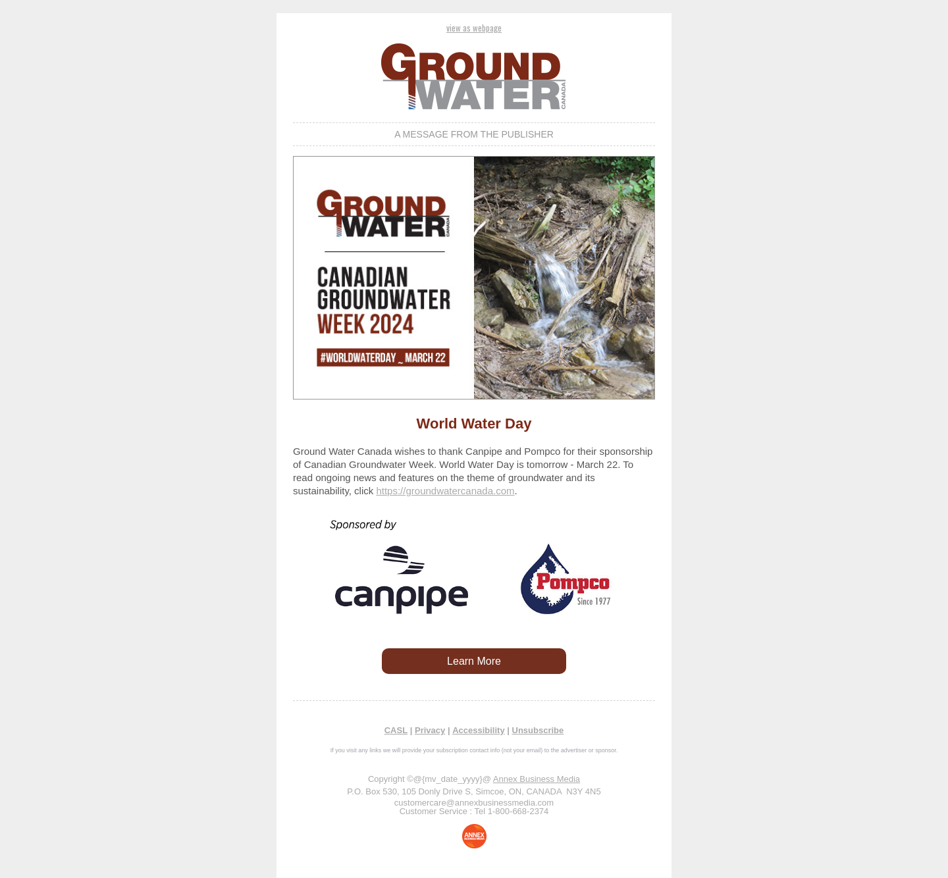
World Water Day (474, 423)
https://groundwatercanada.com (445, 490)
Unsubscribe (538, 730)
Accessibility (478, 730)
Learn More (474, 661)
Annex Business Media (536, 779)
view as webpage (474, 27)
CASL (396, 730)
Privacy (430, 730)
